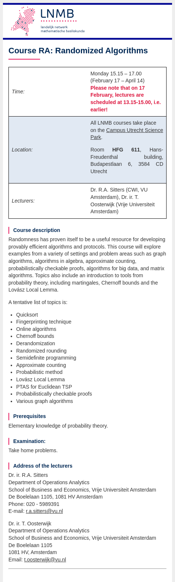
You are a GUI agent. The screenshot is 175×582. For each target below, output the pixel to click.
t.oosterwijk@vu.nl (45, 560)
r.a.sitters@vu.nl (44, 511)
